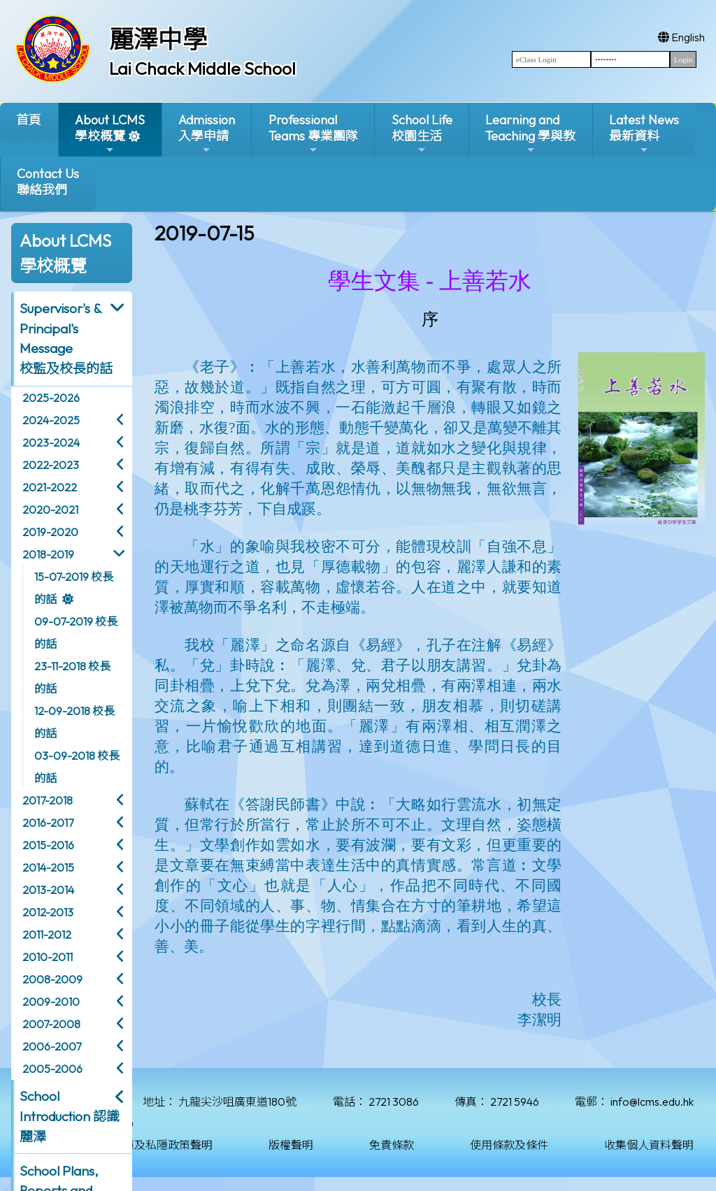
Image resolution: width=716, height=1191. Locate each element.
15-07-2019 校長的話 (73, 588)
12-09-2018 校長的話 (74, 722)
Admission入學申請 (206, 134)
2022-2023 (50, 465)
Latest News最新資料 (644, 134)
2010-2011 (47, 957)
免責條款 (391, 1145)
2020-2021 (50, 510)
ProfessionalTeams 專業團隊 (313, 134)
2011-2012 (46, 934)
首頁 (28, 120)
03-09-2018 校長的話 (77, 767)
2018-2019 (48, 554)
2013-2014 (48, 890)
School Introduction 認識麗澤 (70, 1116)
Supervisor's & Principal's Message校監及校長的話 (66, 338)
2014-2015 (48, 867)
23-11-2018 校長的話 (72, 677)
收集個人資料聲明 (649, 1145)
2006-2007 (51, 1046)
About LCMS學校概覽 (110, 134)
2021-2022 (49, 487)
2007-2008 (51, 1024)
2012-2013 (47, 912)
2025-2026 (51, 398)
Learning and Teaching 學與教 (530, 134)
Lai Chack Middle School (202, 68)
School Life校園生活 (422, 134)
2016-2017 (47, 823)
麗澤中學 (158, 39)
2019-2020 (50, 532)
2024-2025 (51, 420)
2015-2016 (48, 845)
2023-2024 (51, 442)
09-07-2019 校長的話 (75, 632)
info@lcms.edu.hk (652, 1102)
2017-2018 (47, 800)
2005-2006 (52, 1069)
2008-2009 (52, 979)
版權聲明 (290, 1145)
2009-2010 (51, 1002)
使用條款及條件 (509, 1145)
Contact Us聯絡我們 (48, 182)
